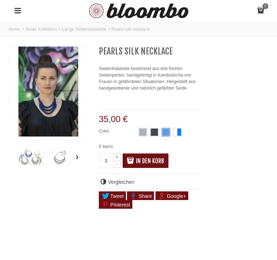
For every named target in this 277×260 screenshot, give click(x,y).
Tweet (113, 196)
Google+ (172, 196)
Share (141, 196)
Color (104, 131)
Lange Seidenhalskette (84, 29)
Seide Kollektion (41, 29)
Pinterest (116, 205)
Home (14, 29)
